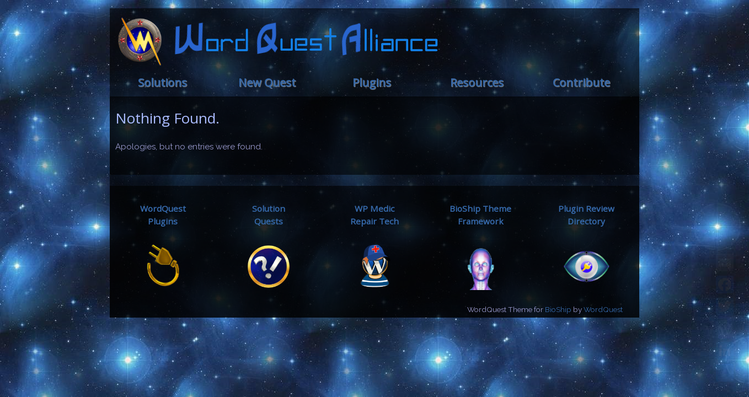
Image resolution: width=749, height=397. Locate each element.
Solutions (162, 82)
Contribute (581, 82)
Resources (477, 82)
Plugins (371, 82)
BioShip (558, 309)
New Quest (267, 82)
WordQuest (603, 309)
